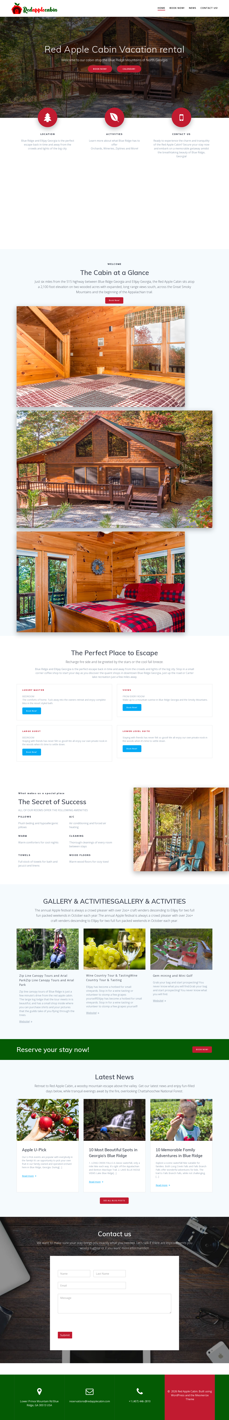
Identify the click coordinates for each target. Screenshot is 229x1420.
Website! (24, 1026)
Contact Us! (209, 7)
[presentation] (82, 1341)
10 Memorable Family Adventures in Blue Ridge (179, 1158)
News (192, 7)
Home (161, 7)
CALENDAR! (130, 69)
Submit (65, 1346)
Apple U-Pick (34, 1155)
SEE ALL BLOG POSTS (114, 1211)
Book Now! (177, 7)
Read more (28, 1187)
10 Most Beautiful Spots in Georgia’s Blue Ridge (113, 1158)
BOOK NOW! (99, 69)
